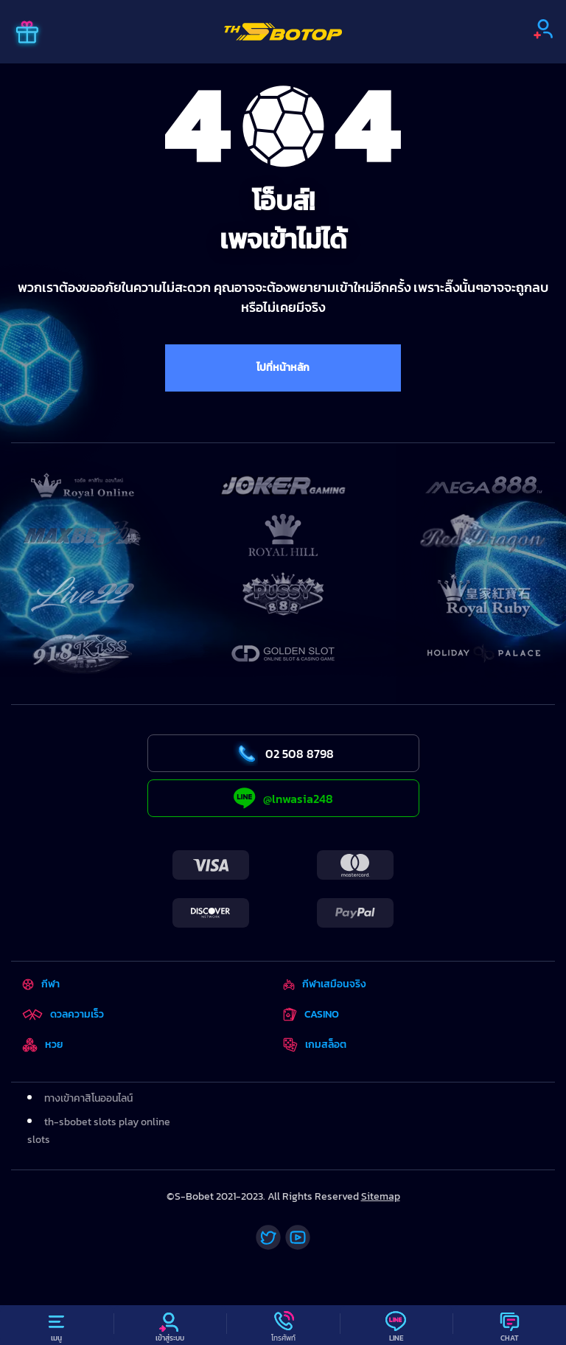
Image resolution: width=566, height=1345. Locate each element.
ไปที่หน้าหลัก (283, 367)
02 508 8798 (283, 753)
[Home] (283, 32)
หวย (42, 1044)
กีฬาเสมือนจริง (324, 984)
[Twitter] (268, 1237)
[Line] (396, 1325)
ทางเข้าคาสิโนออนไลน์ (88, 1098)
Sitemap (380, 1196)
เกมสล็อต (314, 1044)
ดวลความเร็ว (63, 1014)
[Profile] (170, 1325)
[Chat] (509, 1325)
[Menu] (56, 1325)
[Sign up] (543, 29)
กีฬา (41, 984)
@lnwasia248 (283, 798)
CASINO (311, 1014)
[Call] (283, 1325)
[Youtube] (297, 1237)
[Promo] (27, 34)
